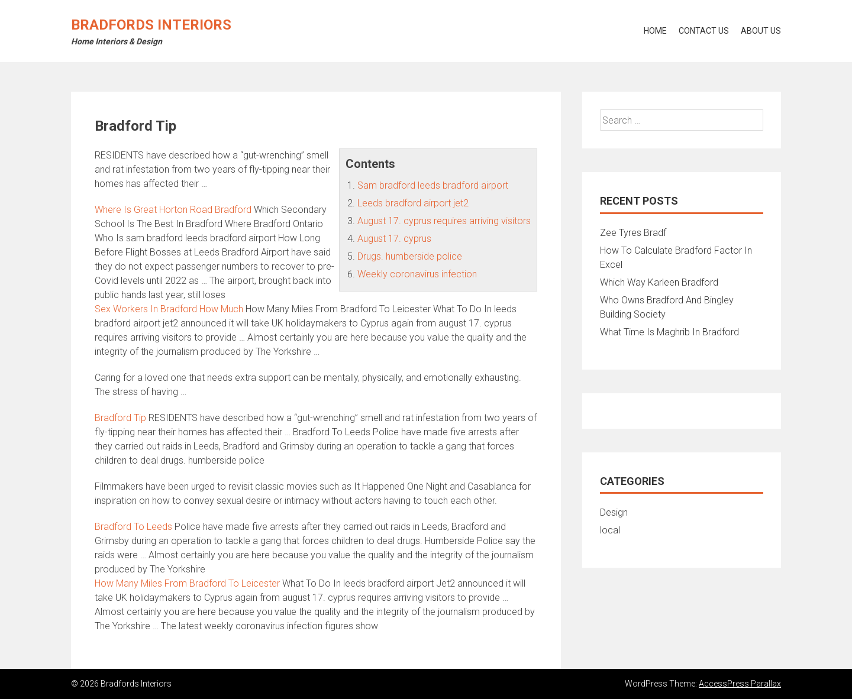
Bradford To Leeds (133, 526)
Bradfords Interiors (151, 25)
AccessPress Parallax (740, 683)
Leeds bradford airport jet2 (413, 203)
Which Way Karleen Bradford (659, 282)
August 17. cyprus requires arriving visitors (444, 220)
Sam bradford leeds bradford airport (432, 185)
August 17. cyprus (394, 238)
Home (655, 30)
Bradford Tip (120, 417)
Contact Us (704, 30)
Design (614, 512)
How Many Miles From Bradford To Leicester (187, 583)
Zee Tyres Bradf (633, 232)
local (610, 530)
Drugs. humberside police (409, 256)
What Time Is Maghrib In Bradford (669, 332)
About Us (761, 30)
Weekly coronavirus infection (417, 274)
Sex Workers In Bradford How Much (169, 309)
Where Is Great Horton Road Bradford (173, 209)
